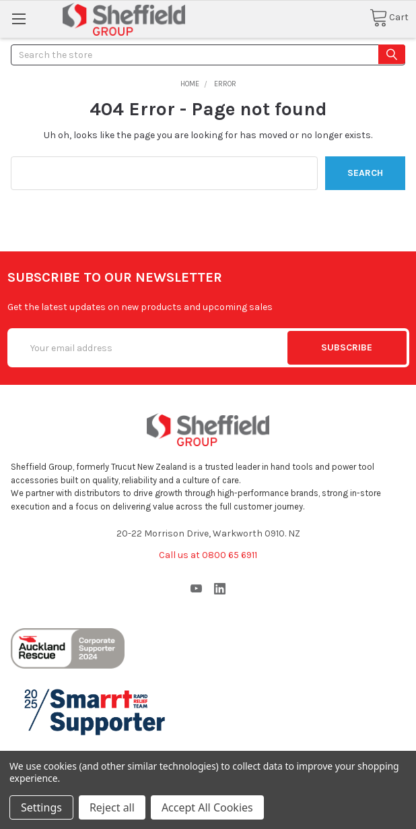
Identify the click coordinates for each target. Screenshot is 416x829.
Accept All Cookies (207, 807)
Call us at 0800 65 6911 (208, 555)
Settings (41, 807)
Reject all (112, 807)
